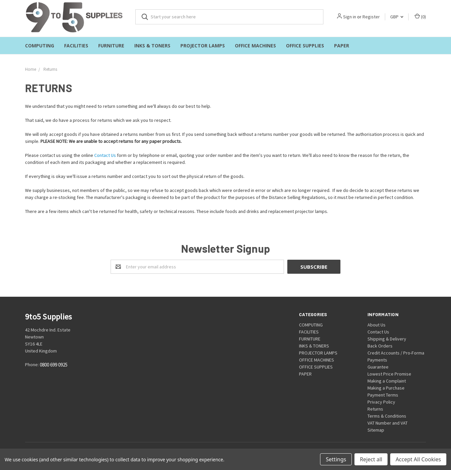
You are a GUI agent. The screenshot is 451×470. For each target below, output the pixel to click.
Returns (375, 409)
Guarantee (378, 367)
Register (371, 17)
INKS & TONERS (152, 45)
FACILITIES (76, 45)
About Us (376, 325)
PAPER (341, 45)
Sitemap (375, 430)
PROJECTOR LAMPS (202, 45)
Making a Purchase (386, 388)
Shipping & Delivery (386, 339)
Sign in (349, 17)
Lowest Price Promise (389, 374)
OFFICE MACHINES (255, 45)
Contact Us (105, 155)
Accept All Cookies (418, 459)
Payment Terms (382, 395)
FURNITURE (111, 45)
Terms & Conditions (386, 416)
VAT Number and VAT (387, 423)
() (420, 16)
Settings (336, 459)
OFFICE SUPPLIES (305, 45)
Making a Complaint (386, 381)
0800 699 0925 (53, 365)
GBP (396, 17)
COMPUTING (39, 45)
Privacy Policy (381, 402)
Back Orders (380, 346)
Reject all (371, 459)
